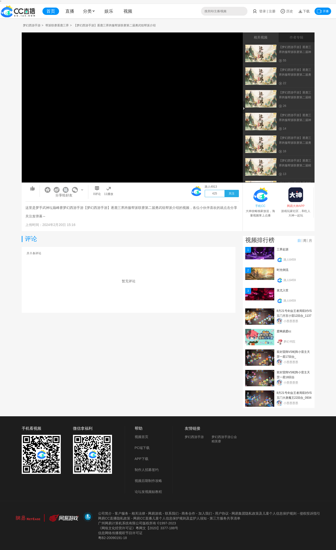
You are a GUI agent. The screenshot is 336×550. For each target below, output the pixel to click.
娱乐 (108, 11)
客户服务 (121, 513)
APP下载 (141, 458)
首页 (50, 11)
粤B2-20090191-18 (112, 538)
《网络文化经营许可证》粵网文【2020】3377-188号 (138, 528)
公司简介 (105, 513)
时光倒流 (282, 270)
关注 (231, 193)
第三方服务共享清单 (225, 518)
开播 (323, 11)
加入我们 (205, 513)
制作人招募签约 (147, 469)
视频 (127, 11)
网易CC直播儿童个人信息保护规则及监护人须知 (169, 518)
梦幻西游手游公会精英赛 (224, 439)
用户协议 (222, 513)
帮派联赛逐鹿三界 (57, 25)
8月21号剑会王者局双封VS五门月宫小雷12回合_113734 (294, 315)
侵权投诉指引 (310, 513)
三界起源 (282, 249)
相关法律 (138, 513)
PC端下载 (142, 447)
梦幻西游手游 (32, 25)
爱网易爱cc (284, 331)
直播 (69, 11)
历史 (286, 11)
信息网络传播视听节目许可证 (120, 533)
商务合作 (188, 513)
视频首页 (141, 436)
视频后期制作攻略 (148, 480)
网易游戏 (155, 513)
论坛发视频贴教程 (148, 491)
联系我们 (172, 513)
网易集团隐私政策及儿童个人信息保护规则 (264, 513)
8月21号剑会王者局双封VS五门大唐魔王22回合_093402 (294, 397)
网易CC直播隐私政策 (114, 518)
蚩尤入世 (282, 290)
